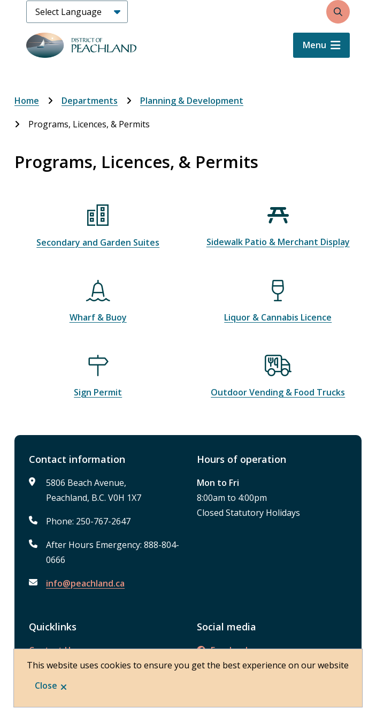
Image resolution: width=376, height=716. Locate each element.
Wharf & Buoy (98, 317)
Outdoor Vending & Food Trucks (278, 392)
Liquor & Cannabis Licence (278, 317)
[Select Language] (77, 12)
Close (46, 685)
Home (26, 100)
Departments (90, 100)
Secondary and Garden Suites (97, 242)
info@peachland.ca (85, 583)
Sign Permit (98, 392)
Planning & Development (191, 100)
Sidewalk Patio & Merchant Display (278, 242)
